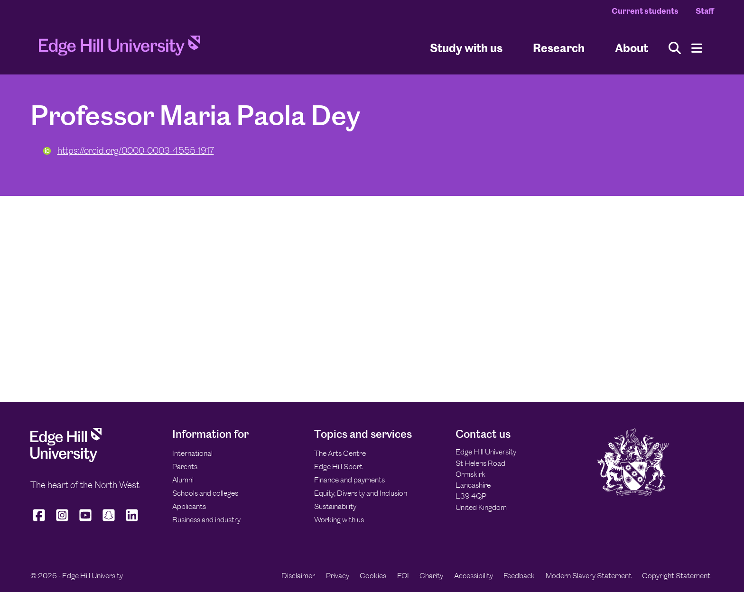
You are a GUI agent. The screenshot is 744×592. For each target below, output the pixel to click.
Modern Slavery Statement (589, 575)
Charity (431, 575)
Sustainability (335, 506)
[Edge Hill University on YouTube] (85, 521)
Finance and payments (349, 479)
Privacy (337, 575)
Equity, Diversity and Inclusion (360, 493)
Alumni (183, 479)
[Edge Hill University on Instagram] (62, 521)
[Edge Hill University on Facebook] (40, 521)
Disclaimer (298, 575)
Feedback (519, 575)
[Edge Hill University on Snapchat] (109, 521)
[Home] (119, 48)
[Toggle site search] (675, 48)
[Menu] (696, 48)
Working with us (339, 519)
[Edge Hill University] (66, 459)
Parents (184, 466)
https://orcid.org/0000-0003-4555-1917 (128, 150)
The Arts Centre (340, 453)
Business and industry (206, 519)
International (192, 453)
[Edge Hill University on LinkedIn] (132, 521)
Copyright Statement (676, 575)
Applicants (189, 506)
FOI (403, 575)
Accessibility (473, 575)
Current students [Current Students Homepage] (645, 11)
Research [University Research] (559, 48)
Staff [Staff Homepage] (705, 11)
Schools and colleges (205, 493)
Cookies (373, 575)
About (631, 48)
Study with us (466, 48)
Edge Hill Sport (338, 466)
